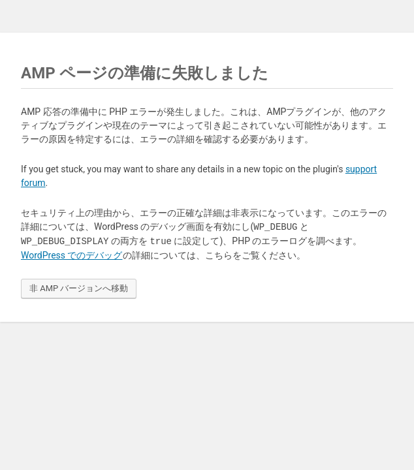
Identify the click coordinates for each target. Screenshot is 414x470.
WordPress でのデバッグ (72, 255)
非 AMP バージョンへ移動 (78, 288)
